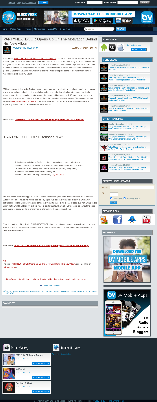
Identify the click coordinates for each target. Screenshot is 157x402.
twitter (44, 291)
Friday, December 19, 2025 (119, 65)
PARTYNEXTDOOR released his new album (35, 58)
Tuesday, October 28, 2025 (119, 155)
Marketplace (39, 29)
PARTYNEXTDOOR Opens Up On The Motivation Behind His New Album (43, 264)
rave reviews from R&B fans (23, 101)
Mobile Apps (16, 29)
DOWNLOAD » (139, 49)
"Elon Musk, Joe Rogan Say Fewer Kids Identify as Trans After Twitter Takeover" (127, 148)
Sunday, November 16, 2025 (120, 124)
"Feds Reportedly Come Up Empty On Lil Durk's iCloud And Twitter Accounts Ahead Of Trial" (127, 158)
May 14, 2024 (58, 174)
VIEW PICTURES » (41, 363)
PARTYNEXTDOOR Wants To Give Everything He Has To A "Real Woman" (49, 119)
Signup (12, 2)
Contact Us (65, 29)
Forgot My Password (26, 2)
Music (9, 291)
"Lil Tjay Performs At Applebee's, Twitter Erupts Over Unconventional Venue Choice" (127, 128)
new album (24, 291)
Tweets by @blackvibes (61, 354)
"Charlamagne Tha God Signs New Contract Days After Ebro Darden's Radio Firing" (128, 89)
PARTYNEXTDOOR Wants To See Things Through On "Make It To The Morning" (51, 245)
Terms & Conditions (115, 401)
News (15, 291)
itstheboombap (31, 48)
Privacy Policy (98, 401)
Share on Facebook (51, 286)
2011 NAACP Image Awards (30, 355)
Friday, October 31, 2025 (118, 145)
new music (35, 291)
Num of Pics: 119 (23, 373)
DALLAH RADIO (24, 383)
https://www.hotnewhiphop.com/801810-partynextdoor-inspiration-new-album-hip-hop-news (46, 279)
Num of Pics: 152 (23, 387)
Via (4, 261)
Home (4, 29)
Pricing (28, 29)
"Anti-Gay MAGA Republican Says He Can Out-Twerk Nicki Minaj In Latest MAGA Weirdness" (127, 79)
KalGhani (20, 369)
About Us (52, 29)
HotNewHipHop (9, 267)
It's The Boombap (134, 45)
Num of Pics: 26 (22, 359)
